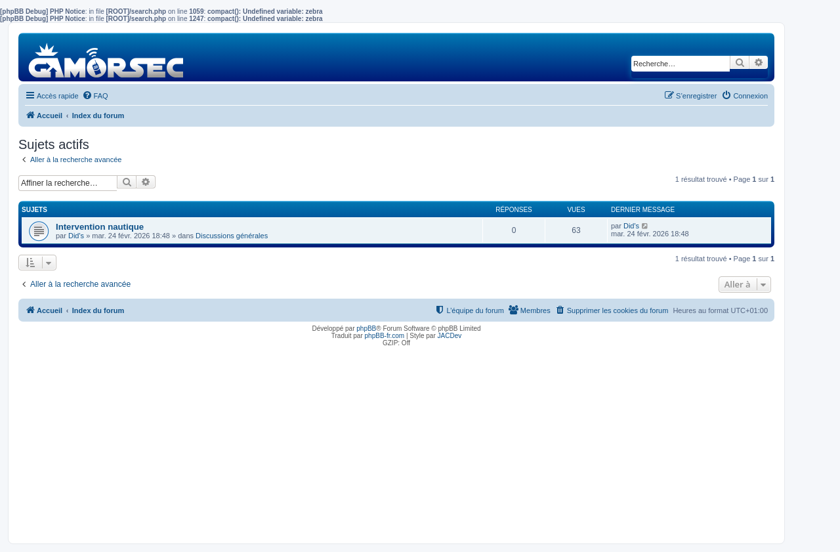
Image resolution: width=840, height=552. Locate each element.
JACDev (450, 335)
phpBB (366, 328)
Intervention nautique (100, 227)
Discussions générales (232, 236)
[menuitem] (95, 96)
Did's (76, 236)
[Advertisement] (396, 442)
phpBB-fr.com (385, 335)
